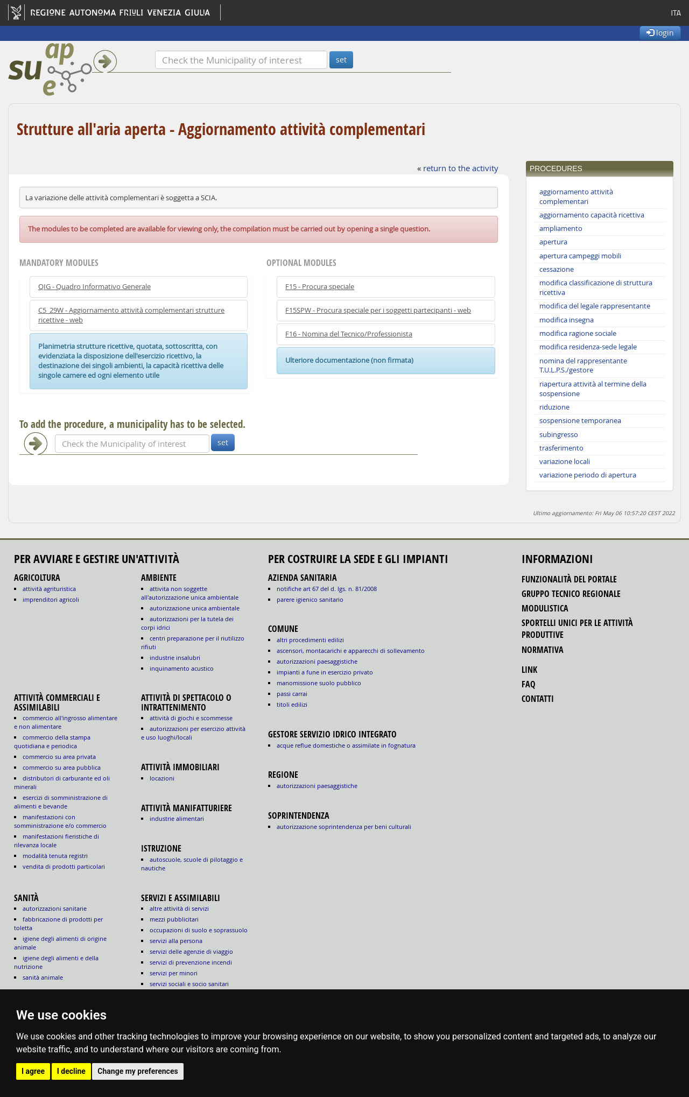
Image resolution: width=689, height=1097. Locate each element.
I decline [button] (71, 1071)
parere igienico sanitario (310, 599)
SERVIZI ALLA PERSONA (176, 941)
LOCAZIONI (162, 778)
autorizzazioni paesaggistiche (317, 661)
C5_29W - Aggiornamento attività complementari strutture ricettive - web (131, 315)
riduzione (554, 407)
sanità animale (43, 977)
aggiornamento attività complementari (576, 196)
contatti (538, 699)
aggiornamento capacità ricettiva (591, 215)
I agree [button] (33, 1071)
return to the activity (460, 168)
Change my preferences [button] (137, 1071)
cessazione (556, 269)
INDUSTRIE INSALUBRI (175, 657)
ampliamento (560, 228)
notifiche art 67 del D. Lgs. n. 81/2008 (327, 589)
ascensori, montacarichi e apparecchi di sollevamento (351, 650)
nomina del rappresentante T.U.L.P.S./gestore (583, 365)
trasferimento (561, 448)
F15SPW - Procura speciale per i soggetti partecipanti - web (378, 310)
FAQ (529, 684)
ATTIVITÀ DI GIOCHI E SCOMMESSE (191, 718)
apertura (553, 242)
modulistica (545, 608)
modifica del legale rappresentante (594, 306)
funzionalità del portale (569, 579)
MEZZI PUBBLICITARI (174, 919)
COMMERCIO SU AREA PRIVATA (59, 757)
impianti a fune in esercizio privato (325, 672)
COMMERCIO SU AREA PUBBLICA (62, 767)
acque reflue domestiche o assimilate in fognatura (346, 745)
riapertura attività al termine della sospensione (592, 388)
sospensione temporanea (580, 420)
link (529, 670)
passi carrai (292, 694)
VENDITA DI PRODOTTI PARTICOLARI (64, 866)
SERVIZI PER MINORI (174, 973)
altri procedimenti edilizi (310, 640)
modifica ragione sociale (577, 333)
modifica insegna (566, 320)
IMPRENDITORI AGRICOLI (51, 599)
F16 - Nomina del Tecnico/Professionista (348, 334)
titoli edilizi (292, 704)
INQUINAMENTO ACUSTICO (182, 668)
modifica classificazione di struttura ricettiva (595, 287)
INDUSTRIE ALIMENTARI (177, 818)
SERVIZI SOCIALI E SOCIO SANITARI (189, 984)
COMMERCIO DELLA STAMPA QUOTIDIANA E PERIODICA (52, 741)
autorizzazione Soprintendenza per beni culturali (344, 826)
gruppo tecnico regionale (571, 594)
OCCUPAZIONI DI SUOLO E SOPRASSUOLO (199, 930)
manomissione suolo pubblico (319, 683)
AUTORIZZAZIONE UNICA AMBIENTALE (195, 608)
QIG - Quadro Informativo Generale (94, 286)
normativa (543, 650)
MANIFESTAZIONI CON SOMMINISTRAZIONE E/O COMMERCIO (60, 821)
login (660, 32)
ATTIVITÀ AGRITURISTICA (49, 589)
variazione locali (564, 461)
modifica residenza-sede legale (588, 346)
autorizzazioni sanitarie (55, 908)
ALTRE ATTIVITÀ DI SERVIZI (179, 908)
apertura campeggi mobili (580, 256)
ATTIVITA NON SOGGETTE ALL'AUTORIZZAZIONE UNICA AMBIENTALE (189, 593)
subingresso (558, 434)
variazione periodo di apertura (587, 475)
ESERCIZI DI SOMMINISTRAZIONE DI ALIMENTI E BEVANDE (61, 801)
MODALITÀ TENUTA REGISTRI (55, 856)
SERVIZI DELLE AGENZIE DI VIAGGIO (191, 951)
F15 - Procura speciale (319, 286)
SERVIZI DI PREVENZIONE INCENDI (191, 962)
